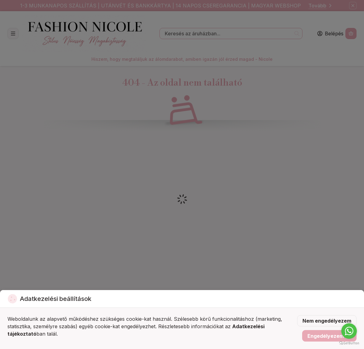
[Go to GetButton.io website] (349, 343)
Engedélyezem (329, 336)
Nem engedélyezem (326, 321)
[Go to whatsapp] (349, 331)
